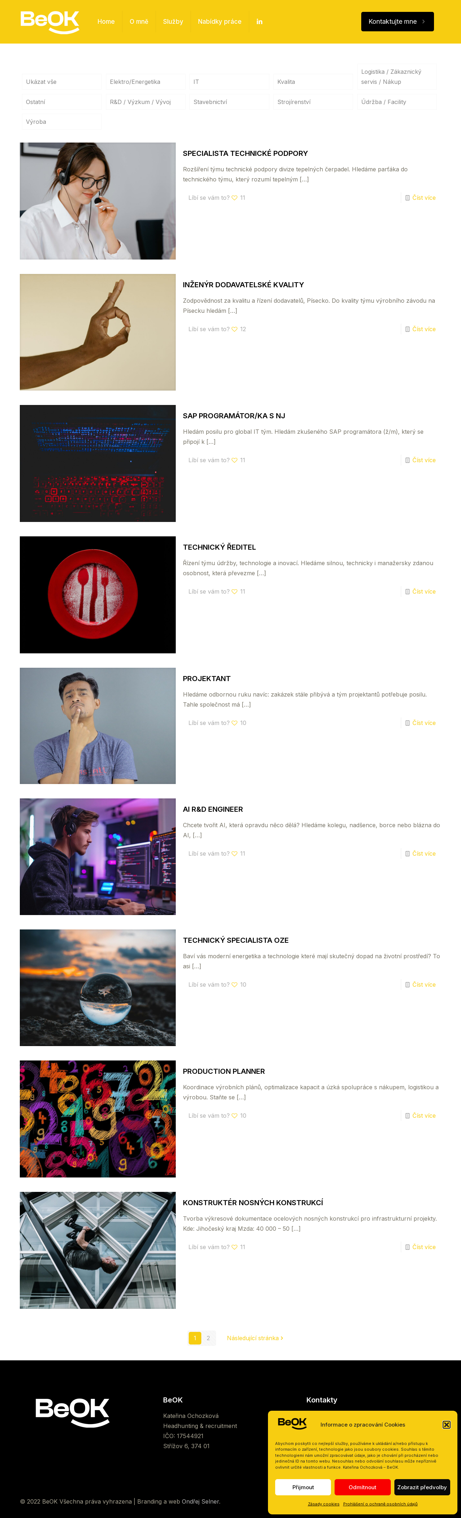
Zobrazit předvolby (422, 1487)
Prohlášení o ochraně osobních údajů (380, 1503)
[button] (446, 1424)
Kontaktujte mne (397, 22)
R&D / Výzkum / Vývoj (140, 101)
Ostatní (35, 101)
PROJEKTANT (207, 678)
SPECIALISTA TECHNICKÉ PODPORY (245, 153)
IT (196, 81)
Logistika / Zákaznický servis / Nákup (391, 76)
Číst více (424, 197)
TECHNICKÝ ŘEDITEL (219, 547)
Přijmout (303, 1487)
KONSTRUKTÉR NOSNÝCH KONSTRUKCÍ (253, 1202)
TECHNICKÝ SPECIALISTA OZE (236, 940)
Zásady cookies (324, 1503)
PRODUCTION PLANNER (224, 1071)
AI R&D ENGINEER (213, 809)
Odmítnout (362, 1487)
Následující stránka (256, 1338)
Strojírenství (293, 101)
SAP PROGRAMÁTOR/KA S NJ (234, 415)
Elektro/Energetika (135, 81)
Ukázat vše (41, 81)
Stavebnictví (210, 101)
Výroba (36, 121)
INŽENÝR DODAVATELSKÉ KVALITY (243, 284)
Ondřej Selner (200, 1501)
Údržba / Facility (383, 101)
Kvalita (286, 81)
